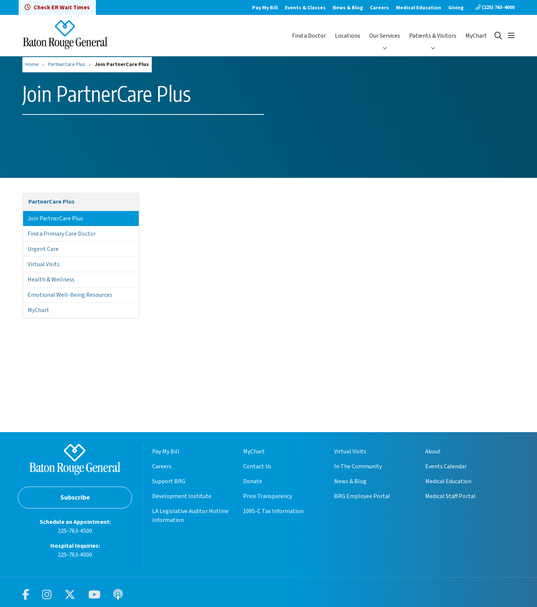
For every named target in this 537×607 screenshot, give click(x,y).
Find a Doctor (309, 36)
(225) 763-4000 (495, 7)
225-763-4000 (75, 555)
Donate (252, 481)
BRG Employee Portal (362, 496)
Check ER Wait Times (57, 7)
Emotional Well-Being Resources (70, 295)
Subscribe (75, 497)
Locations (347, 36)
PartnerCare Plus (51, 202)
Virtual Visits (44, 264)
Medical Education (418, 8)
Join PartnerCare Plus (55, 218)
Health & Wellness (51, 280)
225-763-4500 (75, 531)
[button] (511, 36)
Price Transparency (267, 496)
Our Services (384, 36)
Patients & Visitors (432, 36)
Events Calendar (446, 466)
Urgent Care (43, 249)
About (433, 451)
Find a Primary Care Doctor (62, 234)
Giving (456, 8)
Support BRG (168, 481)
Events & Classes (305, 8)
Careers (379, 8)
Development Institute (181, 496)
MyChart (476, 36)
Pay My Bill (265, 8)
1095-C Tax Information (273, 511)
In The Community (358, 466)
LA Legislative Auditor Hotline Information (190, 515)
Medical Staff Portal (450, 496)
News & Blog (348, 8)
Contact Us (257, 466)
